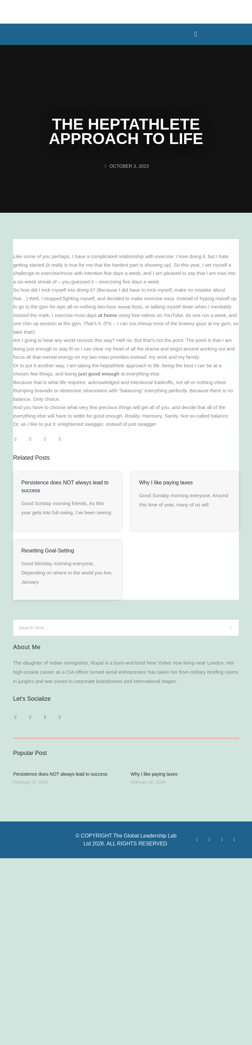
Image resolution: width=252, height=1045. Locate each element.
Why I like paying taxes (166, 482)
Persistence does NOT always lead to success (60, 774)
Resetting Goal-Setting (47, 550)
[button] (195, 34)
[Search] (230, 628)
